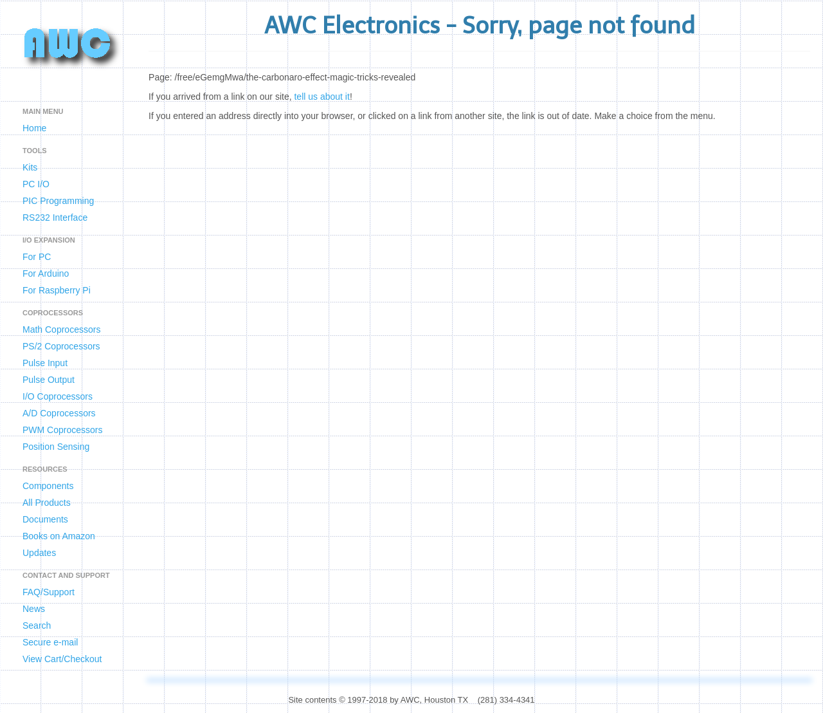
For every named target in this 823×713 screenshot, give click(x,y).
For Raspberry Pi (57, 290)
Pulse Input (45, 363)
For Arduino (46, 273)
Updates (39, 553)
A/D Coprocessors (59, 413)
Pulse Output (49, 380)
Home (34, 128)
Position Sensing (56, 446)
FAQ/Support (49, 592)
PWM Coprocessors (62, 430)
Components (48, 486)
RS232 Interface (55, 217)
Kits (30, 167)
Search (37, 625)
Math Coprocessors (61, 329)
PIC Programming (58, 201)
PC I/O (36, 184)
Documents (45, 519)
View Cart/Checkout (62, 659)
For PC (37, 257)
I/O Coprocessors (58, 396)
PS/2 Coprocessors (61, 346)
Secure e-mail (50, 642)
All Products (47, 502)
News (34, 609)
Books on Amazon (59, 536)
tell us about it (321, 96)
